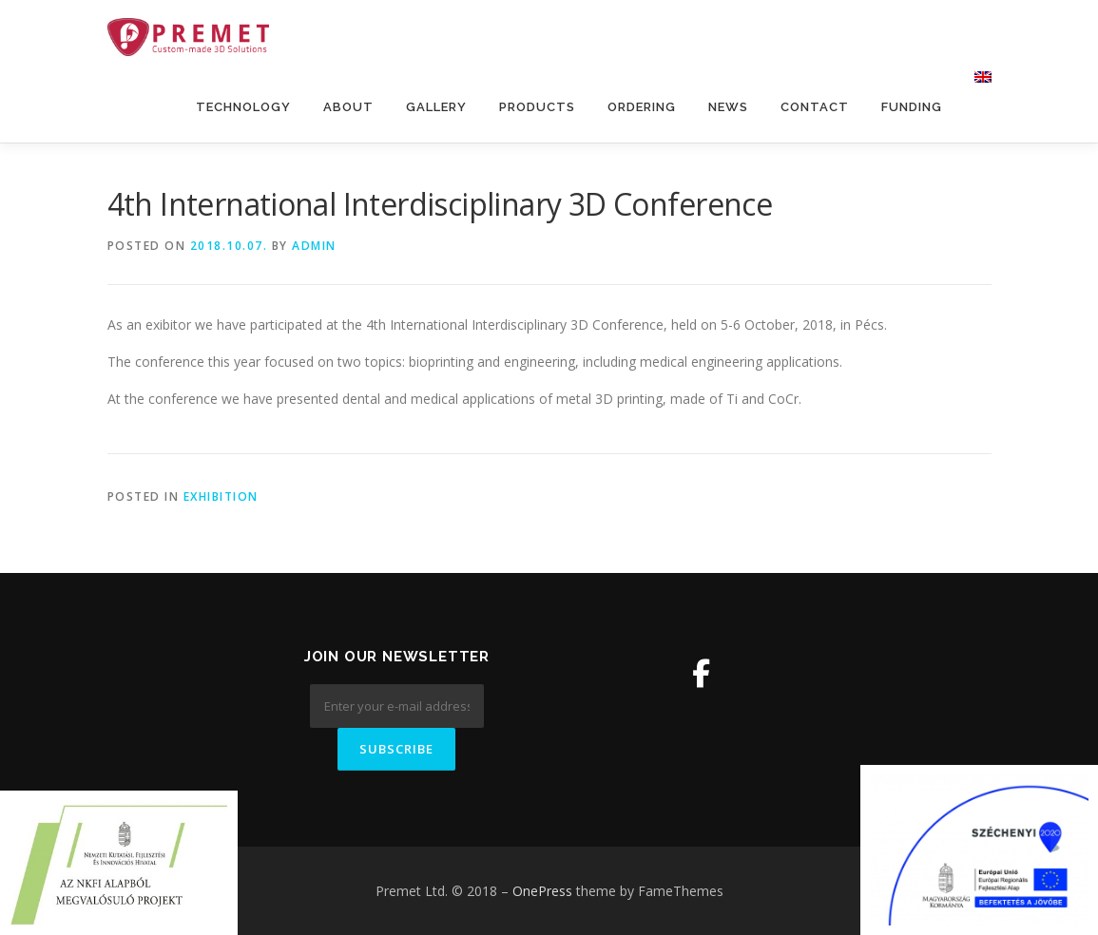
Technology (243, 107)
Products (537, 107)
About (348, 107)
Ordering (641, 107)
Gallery (436, 107)
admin (314, 246)
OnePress (542, 891)
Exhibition (221, 496)
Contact (814, 107)
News (728, 107)
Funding (911, 107)
